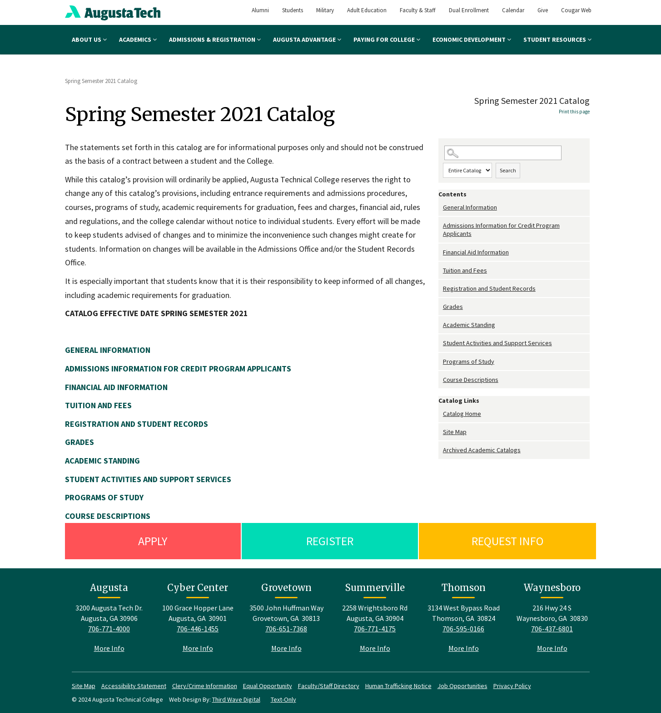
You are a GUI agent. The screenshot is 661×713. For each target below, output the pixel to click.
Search (508, 170)
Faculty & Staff (418, 10)
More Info (109, 648)
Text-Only (283, 699)
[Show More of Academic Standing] (440, 325)
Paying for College (386, 39)
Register (329, 540)
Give (542, 10)
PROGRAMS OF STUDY (104, 497)
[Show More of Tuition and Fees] (440, 271)
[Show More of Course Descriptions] (440, 380)
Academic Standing (469, 325)
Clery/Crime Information (204, 686)
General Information (470, 207)
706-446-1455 (198, 628)
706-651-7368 (286, 628)
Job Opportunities (462, 686)
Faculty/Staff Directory (328, 686)
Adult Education (367, 10)
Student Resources (557, 39)
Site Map (455, 432)
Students (292, 10)
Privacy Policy (512, 686)
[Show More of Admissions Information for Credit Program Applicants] (440, 226)
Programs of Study (468, 361)
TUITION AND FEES (98, 405)
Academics (138, 39)
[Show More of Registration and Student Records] (440, 289)
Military (325, 10)
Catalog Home (462, 414)
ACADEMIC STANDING (102, 460)
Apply (152, 540)
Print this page (574, 111)
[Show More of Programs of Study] (440, 362)
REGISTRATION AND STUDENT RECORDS (136, 424)
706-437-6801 (552, 628)
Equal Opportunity (267, 686)
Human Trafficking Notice (398, 686)
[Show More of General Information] (440, 207)
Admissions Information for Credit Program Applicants (501, 229)
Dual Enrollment (469, 10)
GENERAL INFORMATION (107, 350)
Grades (453, 307)
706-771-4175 (375, 628)
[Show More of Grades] (440, 307)
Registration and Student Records (489, 288)
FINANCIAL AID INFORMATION (116, 387)
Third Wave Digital (236, 699)
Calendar (513, 10)
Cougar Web (576, 10)
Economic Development (471, 39)
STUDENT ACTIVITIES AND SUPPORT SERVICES (148, 479)
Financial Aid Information (476, 252)
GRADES (79, 442)
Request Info (508, 540)
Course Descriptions (470, 380)
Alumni (260, 10)
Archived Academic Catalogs (482, 450)
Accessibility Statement (133, 686)
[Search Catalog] (503, 153)
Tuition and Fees (465, 270)
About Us (89, 39)
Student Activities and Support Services (497, 343)
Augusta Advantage (307, 39)
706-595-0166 (463, 628)
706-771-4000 (109, 628)
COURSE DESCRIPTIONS (107, 516)
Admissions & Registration (215, 39)
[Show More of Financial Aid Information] (440, 252)
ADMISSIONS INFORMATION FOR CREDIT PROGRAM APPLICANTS (178, 368)
